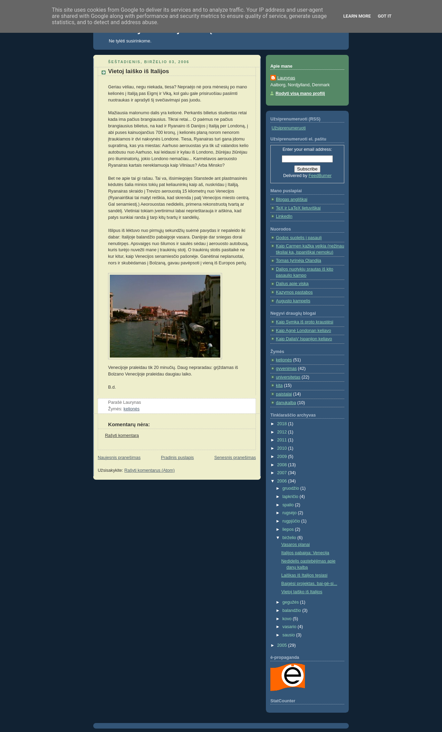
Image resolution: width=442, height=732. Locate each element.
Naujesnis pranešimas (119, 457)
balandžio (292, 610)
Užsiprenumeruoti (289, 128)
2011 (282, 440)
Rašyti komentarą (122, 435)
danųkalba (286, 402)
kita (279, 385)
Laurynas (286, 78)
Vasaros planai (295, 544)
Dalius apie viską (292, 283)
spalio (288, 504)
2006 (282, 481)
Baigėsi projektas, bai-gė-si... (309, 583)
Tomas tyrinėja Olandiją (298, 260)
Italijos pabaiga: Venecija (305, 552)
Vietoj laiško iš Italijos (138, 71)
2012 (282, 432)
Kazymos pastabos (294, 292)
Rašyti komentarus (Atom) (149, 470)
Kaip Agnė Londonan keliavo (303, 330)
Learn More (357, 16)
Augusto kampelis (293, 301)
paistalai (284, 394)
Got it (385, 16)
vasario (290, 626)
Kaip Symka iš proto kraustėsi (304, 322)
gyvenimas (286, 368)
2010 (282, 448)
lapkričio (291, 496)
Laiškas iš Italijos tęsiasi (304, 575)
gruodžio (291, 488)
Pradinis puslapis (177, 457)
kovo (287, 618)
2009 (282, 456)
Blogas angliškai (291, 199)
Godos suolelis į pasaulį (298, 237)
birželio (289, 537)
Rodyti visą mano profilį (300, 93)
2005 (282, 645)
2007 (282, 472)
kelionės (132, 409)
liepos (288, 529)
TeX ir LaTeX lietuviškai (298, 208)
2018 (282, 423)
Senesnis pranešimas (235, 457)
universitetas (288, 377)
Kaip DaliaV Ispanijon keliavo (304, 338)
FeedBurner (320, 175)
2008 (282, 464)
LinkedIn (284, 216)
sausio (289, 635)
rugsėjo (290, 512)
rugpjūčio (291, 521)
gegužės (291, 602)
